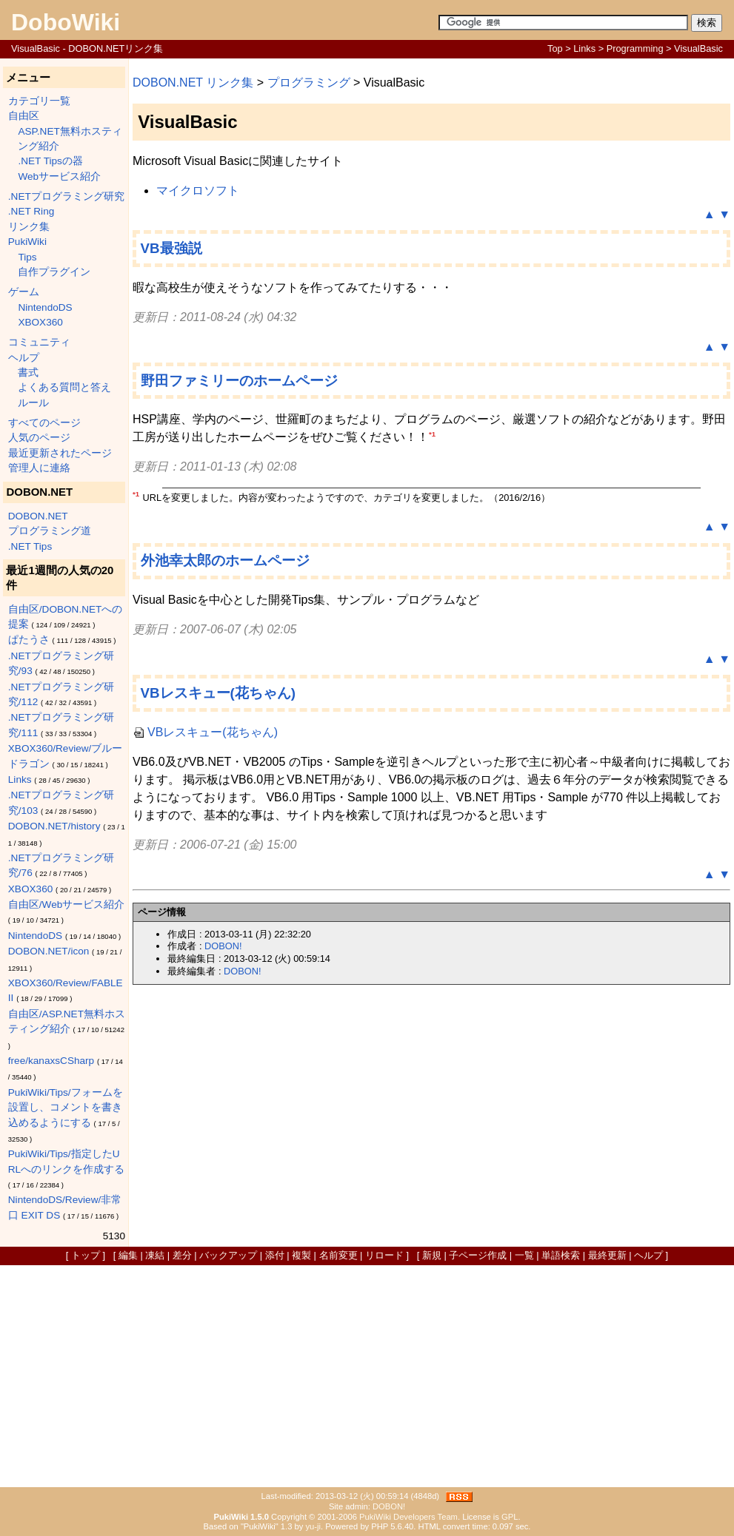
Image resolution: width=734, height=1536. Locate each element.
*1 (432, 434)
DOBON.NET (38, 516)
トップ (85, 1255)
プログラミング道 (49, 530)
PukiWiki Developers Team (408, 1516)
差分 (182, 1255)
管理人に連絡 (39, 468)
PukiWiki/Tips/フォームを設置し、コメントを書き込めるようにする (65, 1107)
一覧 (524, 1255)
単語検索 (560, 1255)
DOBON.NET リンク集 (193, 82)
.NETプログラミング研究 (66, 196)
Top (555, 48)
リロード (384, 1255)
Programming (635, 48)
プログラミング (308, 82)
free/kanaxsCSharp (51, 1060)
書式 (28, 372)
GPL (509, 1516)
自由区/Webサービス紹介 (66, 904)
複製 (301, 1255)
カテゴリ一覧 (39, 101)
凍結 (154, 1255)
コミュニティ (39, 342)
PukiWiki (27, 241)
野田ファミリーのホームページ (239, 380)
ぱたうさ (29, 639)
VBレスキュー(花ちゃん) (218, 693)
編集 (128, 1255)
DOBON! (222, 945)
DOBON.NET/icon (49, 951)
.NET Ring (31, 211)
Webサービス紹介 (59, 176)
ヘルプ (23, 357)
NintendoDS (45, 307)
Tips (27, 257)
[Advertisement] (367, 1376)
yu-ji (313, 1526)
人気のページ (39, 437)
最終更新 (607, 1255)
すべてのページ (44, 422)
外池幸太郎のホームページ (225, 560)
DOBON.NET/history (54, 826)
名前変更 (338, 1255)
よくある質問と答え (64, 387)
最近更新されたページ (60, 453)
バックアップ (228, 1255)
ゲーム (23, 291)
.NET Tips (30, 546)
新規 (431, 1255)
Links (584, 48)
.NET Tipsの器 (50, 160)
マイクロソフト (197, 190)
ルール (33, 402)
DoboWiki (65, 22)
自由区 (23, 115)
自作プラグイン (54, 271)
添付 (274, 1255)
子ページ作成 (478, 1255)
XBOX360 (40, 322)
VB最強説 (171, 248)
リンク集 (29, 226)
